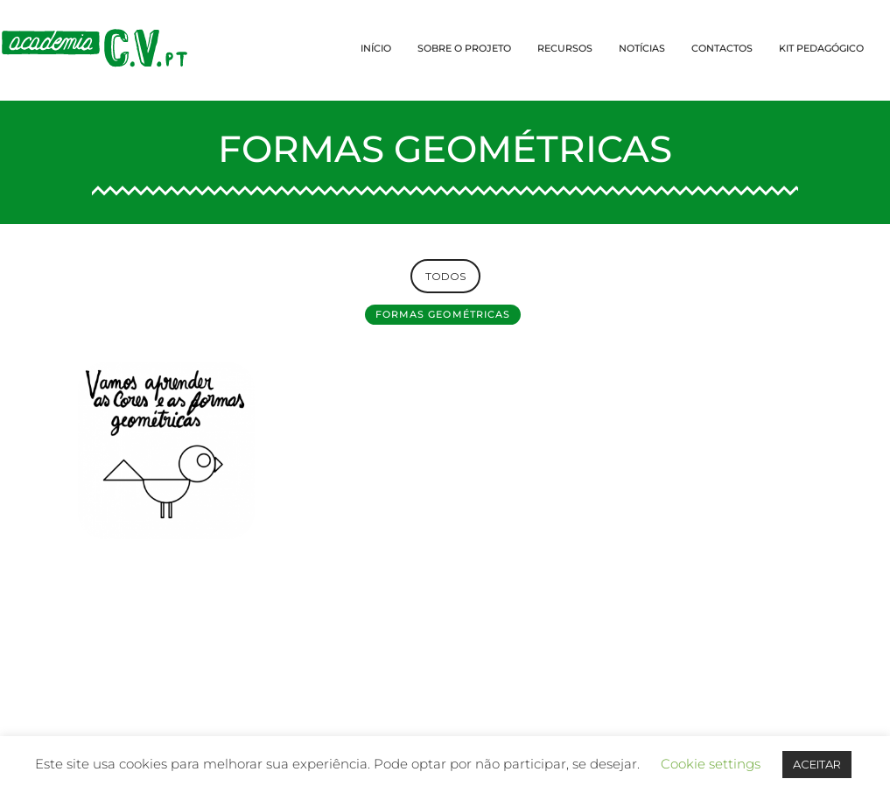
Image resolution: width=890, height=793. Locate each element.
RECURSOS (564, 48)
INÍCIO (376, 48)
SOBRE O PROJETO (464, 48)
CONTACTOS (722, 48)
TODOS (445, 276)
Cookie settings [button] (710, 763)
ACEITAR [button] (817, 764)
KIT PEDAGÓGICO (821, 48)
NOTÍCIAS (642, 48)
